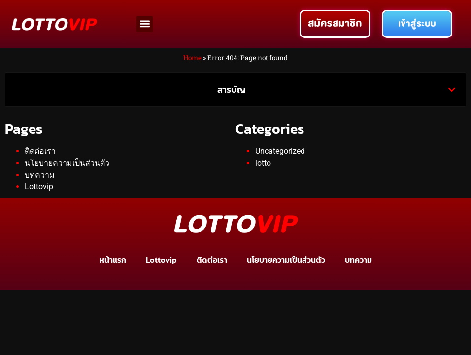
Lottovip (39, 186)
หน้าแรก (113, 260)
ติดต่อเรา (40, 151)
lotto (263, 163)
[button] (144, 24)
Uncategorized (280, 151)
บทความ (40, 174)
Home (192, 57)
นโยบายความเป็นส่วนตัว (67, 163)
